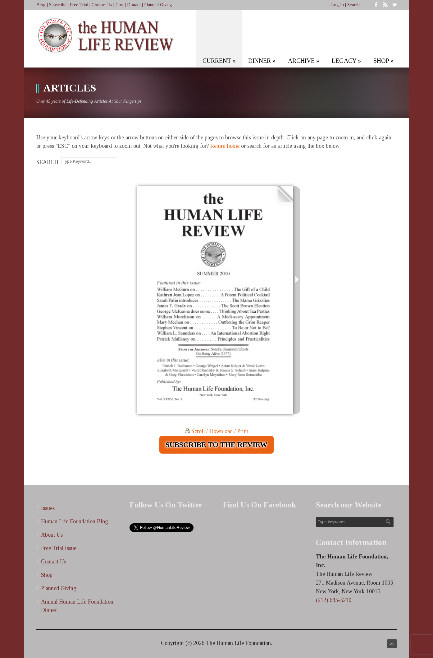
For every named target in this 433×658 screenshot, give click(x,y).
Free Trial (79, 4)
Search (353, 4)
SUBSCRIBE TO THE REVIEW (216, 445)
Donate (134, 4)
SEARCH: (48, 162)
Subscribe (57, 4)
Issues (48, 508)
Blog (41, 4)
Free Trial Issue (58, 548)
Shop (46, 575)
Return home (224, 146)
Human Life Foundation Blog (74, 521)
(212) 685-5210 (333, 600)
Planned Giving (158, 4)
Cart (120, 4)
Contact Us (102, 4)
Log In (337, 4)
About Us (52, 535)
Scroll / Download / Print (216, 431)
